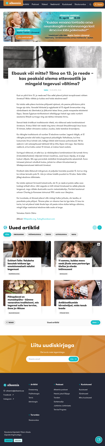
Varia (46, 90)
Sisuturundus (80, 4)
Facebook (8, 395)
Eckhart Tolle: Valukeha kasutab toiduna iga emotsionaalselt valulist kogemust (21, 265)
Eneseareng (19, 234)
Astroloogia (61, 234)
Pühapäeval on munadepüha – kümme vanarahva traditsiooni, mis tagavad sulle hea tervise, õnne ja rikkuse (23, 302)
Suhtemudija (59, 402)
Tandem (57, 398)
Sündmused (83, 393)
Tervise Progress (60, 409)
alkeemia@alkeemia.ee (13, 391)
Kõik (7, 234)
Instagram (8, 399)
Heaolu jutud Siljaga (62, 393)
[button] (94, 227)
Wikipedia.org (29, 219)
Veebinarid (55, 4)
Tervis (48, 234)
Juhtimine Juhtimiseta (62, 406)
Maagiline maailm (14, 313)
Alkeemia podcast (61, 389)
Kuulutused (67, 4)
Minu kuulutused (85, 398)
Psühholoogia (35, 234)
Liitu (73, 359)
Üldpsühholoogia (14, 274)
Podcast (35, 4)
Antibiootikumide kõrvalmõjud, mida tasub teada (72, 305)
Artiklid (26, 4)
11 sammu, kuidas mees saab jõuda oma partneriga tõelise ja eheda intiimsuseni (74, 265)
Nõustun (9, 440)
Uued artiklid (24, 227)
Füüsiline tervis (64, 313)
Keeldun (18, 440)
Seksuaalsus (63, 274)
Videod (45, 4)
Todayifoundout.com (46, 219)
